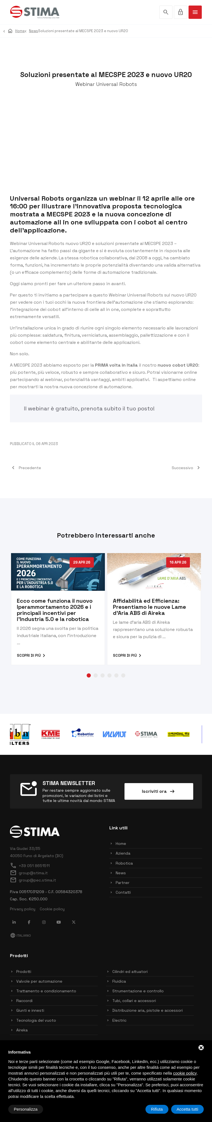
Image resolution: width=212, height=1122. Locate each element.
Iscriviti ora (159, 791)
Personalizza (26, 1109)
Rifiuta (157, 1109)
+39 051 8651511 (30, 865)
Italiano (20, 935)
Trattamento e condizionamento (46, 990)
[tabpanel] (58, 609)
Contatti (123, 892)
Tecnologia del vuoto (36, 1020)
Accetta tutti (187, 1109)
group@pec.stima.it (33, 880)
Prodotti (23, 971)
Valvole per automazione (39, 981)
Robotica (124, 863)
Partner (122, 882)
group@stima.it (29, 872)
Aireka (22, 1030)
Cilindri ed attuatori (130, 971)
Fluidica (119, 981)
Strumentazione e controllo (138, 990)
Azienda (123, 853)
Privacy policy (22, 908)
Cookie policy (52, 908)
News (121, 872)
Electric (119, 1020)
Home (121, 843)
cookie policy (185, 1073)
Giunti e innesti (30, 1010)
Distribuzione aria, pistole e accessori (147, 1010)
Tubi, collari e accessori (134, 1000)
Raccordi (24, 1000)
